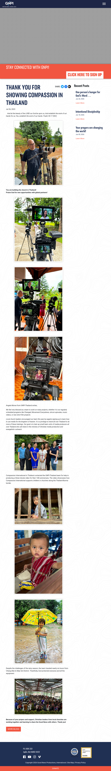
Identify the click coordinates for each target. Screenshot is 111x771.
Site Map (70, 763)
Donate (55, 768)
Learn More (80, 103)
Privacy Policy (80, 763)
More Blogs (13, 729)
